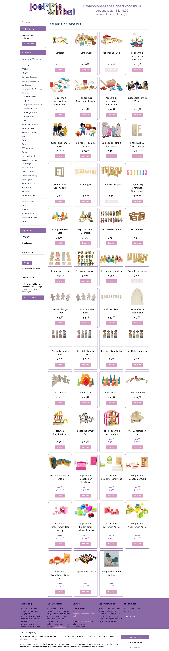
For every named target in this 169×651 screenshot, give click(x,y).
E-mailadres (27, 243)
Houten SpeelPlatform (60, 432)
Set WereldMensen (85, 271)
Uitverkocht (111, 70)
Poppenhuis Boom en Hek (111, 573)
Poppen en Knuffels (28, 128)
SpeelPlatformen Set (85, 432)
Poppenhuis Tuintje (86, 571)
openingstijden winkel (29, 217)
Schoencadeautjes (28, 183)
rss (81, 647)
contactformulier (84, 621)
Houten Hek (137, 229)
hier (51, 634)
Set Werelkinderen (111, 229)
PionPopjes (85, 184)
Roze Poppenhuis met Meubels (111, 432)
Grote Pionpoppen (111, 184)
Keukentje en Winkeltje (30, 124)
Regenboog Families (111, 271)
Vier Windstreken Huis (137, 432)
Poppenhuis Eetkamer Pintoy (111, 525)
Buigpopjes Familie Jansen (60, 144)
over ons (25, 209)
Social (24, 221)
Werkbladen (26, 191)
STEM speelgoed (27, 148)
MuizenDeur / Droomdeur (137, 311)
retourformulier (60, 627)
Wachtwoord (27, 252)
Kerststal (60, 52)
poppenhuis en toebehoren (33, 104)
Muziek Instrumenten (29, 160)
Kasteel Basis (60, 392)
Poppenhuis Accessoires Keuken (86, 99)
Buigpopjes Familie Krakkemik (111, 144)
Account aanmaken (31, 297)
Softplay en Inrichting (29, 175)
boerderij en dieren (30, 112)
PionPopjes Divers (111, 309)
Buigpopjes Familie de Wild (85, 144)
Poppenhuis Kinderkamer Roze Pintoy (60, 527)
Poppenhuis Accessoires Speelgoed (111, 101)
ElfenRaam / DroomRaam (60, 186)
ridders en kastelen (30, 108)
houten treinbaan (30, 96)
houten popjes (29, 116)
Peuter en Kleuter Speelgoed (32, 89)
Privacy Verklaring (28, 213)
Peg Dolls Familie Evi (111, 351)
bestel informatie (28, 201)
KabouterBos (111, 392)
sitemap (75, 647)
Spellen (24, 144)
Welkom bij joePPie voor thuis (32, 59)
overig (26, 120)
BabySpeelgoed (27, 85)
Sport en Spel (26, 164)
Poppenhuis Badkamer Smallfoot (111, 477)
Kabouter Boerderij (137, 392)
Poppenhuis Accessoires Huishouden (60, 101)
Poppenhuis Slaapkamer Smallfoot (86, 479)
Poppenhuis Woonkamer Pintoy (137, 525)
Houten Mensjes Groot (60, 311)
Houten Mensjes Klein (86, 311)
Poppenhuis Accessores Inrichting (137, 56)
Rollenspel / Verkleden (29, 132)
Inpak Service (26, 187)
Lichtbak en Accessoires (30, 81)
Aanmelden (130, 616)
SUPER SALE (26, 65)
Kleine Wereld (26, 93)
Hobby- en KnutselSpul (30, 156)
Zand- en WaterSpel (29, 168)
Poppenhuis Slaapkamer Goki (137, 477)
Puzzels (24, 140)
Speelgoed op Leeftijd (29, 195)
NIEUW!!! (25, 73)
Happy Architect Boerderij (85, 231)
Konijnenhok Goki (111, 52)
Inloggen (27, 263)
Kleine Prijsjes (27, 179)
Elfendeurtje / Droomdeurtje (137, 144)
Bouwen (24, 152)
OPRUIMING (25, 69)
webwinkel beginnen (89, 647)
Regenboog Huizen (59, 271)
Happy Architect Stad (60, 231)
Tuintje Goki (85, 52)
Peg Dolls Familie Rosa (60, 353)
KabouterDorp (85, 392)
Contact (25, 205)
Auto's (24, 136)
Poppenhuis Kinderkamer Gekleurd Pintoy (86, 527)
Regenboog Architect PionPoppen (137, 188)
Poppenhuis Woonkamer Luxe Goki (60, 575)
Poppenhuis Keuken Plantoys (60, 477)
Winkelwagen (29, 44)
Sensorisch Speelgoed (29, 77)
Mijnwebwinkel (110, 647)
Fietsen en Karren (28, 172)
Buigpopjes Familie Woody (137, 99)
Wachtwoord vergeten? (31, 269)
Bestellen (59, 70)
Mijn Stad (27, 100)
